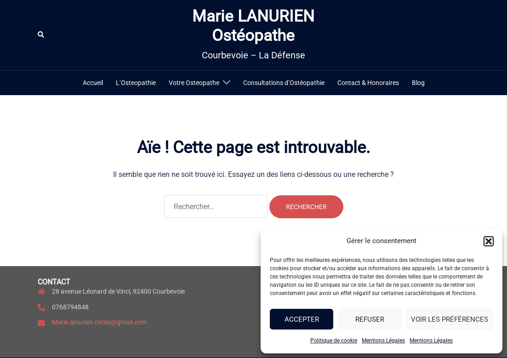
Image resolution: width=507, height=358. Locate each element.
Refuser (369, 319)
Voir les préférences (449, 319)
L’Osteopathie (136, 82)
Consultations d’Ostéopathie (284, 82)
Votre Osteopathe (194, 82)
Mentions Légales (383, 340)
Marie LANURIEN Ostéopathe (253, 26)
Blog (418, 82)
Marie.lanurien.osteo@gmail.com (99, 322)
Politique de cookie (333, 340)
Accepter (302, 319)
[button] (488, 241)
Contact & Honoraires (368, 82)
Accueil (93, 82)
